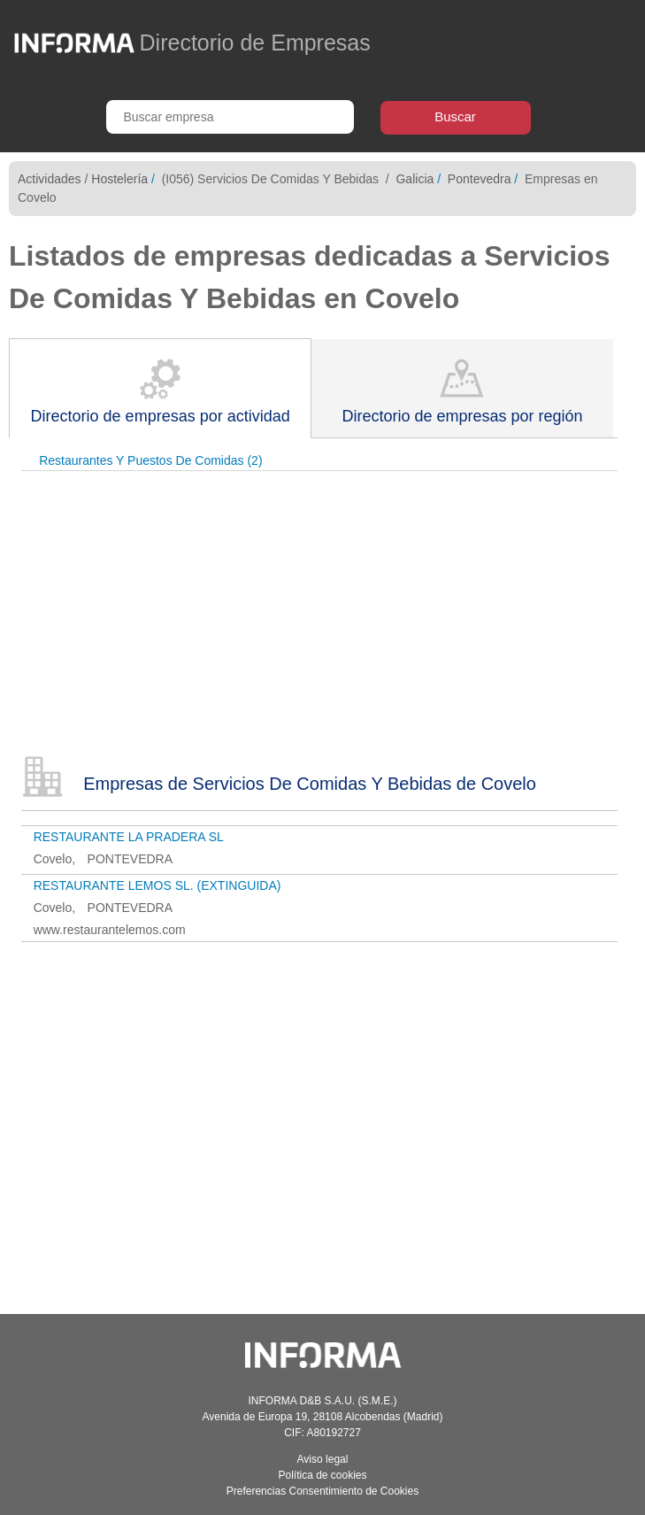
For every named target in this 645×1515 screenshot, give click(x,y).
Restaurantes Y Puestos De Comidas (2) (150, 460)
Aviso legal (323, 1459)
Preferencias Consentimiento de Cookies (322, 1491)
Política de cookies (322, 1475)
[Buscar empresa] (230, 117)
